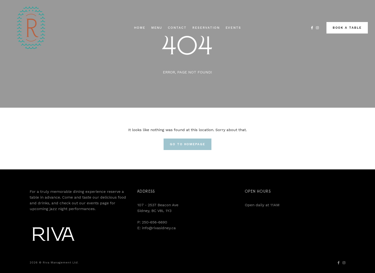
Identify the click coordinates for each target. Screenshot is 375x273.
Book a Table (347, 27)
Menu (156, 27)
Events (233, 27)
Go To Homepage (187, 144)
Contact (177, 27)
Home (139, 27)
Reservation (206, 27)
